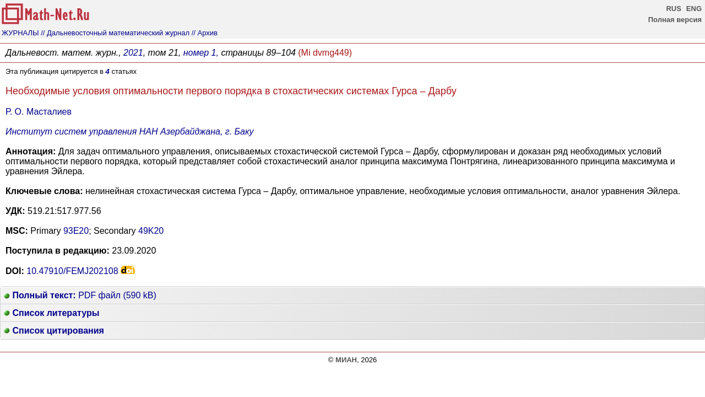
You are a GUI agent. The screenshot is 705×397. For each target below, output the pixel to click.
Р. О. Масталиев (39, 111)
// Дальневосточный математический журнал (115, 33)
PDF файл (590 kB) (80, 295)
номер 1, (201, 52)
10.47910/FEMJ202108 (72, 271)
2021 (133, 52)
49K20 (151, 230)
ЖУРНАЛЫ (20, 33)
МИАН (346, 360)
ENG (694, 8)
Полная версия (675, 19)
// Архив (205, 33)
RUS (673, 8)
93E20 (76, 230)
